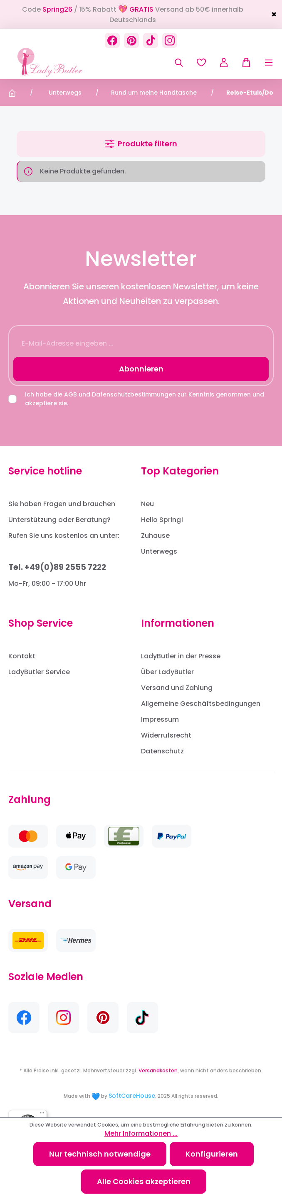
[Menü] (262, 63)
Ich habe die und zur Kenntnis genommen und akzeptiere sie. (144, 398)
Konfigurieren (212, 1154)
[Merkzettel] (201, 63)
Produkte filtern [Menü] (141, 143)
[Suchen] (179, 63)
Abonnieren (141, 369)
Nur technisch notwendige (100, 1154)
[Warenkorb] (243, 63)
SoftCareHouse (132, 1096)
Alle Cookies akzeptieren (143, 1181)
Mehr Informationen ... (141, 1133)
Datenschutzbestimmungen (134, 394)
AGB (70, 394)
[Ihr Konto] (224, 63)
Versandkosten (158, 1070)
